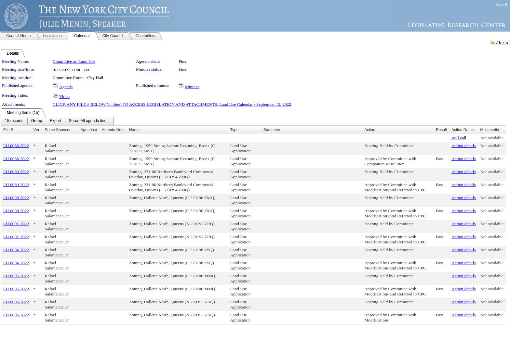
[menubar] (57, 121)
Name (134, 130)
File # (8, 130)
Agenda (66, 86)
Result (441, 130)
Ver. (37, 130)
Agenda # (89, 130)
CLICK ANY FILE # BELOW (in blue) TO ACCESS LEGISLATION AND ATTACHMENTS (135, 104)
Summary (271, 130)
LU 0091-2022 (16, 223)
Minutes (192, 86)
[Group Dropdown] (36, 121)
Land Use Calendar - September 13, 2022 (255, 104)
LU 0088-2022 (16, 145)
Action (369, 130)
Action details (463, 145)
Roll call (458, 137)
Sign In (502, 4)
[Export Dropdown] (55, 121)
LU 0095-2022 (16, 275)
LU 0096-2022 (16, 301)
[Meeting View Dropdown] (89, 121)
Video (64, 96)
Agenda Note (113, 130)
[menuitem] (14, 121)
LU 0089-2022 (16, 171)
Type (234, 130)
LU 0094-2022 (16, 249)
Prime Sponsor (58, 130)
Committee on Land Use (74, 61)
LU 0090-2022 (16, 197)
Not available (491, 137)
